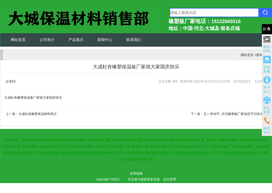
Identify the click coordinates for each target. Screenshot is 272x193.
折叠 (267, 29)
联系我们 (133, 40)
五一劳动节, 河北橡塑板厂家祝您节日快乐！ (235, 114)
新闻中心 (104, 40)
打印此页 (241, 81)
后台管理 (169, 179)
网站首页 (18, 40)
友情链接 (136, 173)
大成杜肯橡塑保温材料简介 (37, 114)
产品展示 (75, 40)
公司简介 (47, 40)
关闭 (260, 81)
